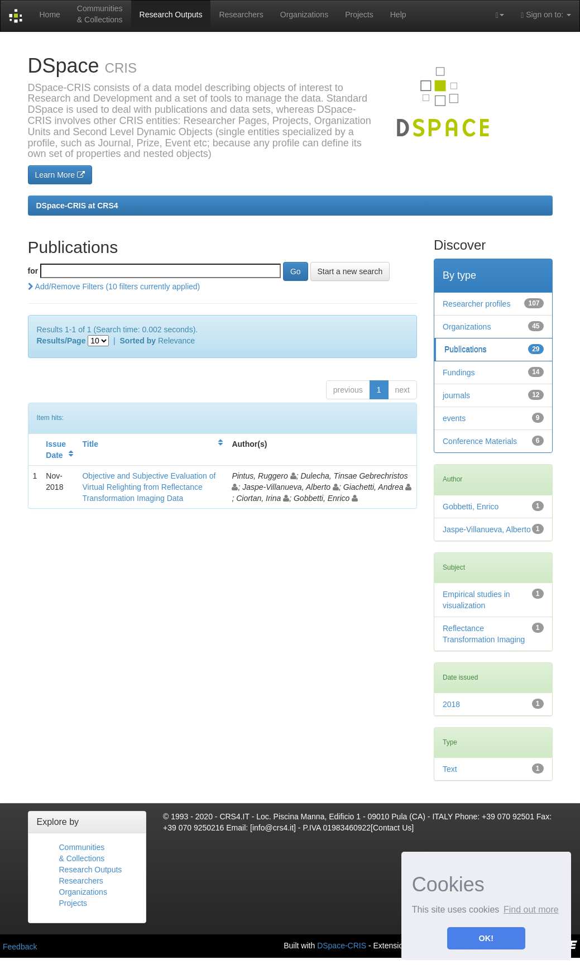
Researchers (241, 14)
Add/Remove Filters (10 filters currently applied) (114, 286)
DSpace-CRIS (341, 945)
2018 (451, 704)
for (33, 270)
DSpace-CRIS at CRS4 (77, 205)
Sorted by (138, 340)
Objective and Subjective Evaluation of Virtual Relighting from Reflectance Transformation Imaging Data (148, 487)
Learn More (60, 174)
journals (456, 395)
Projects (359, 14)
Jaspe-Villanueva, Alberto (487, 529)
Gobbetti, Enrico (470, 506)
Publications (465, 349)
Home (49, 14)
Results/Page (61, 340)
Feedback (20, 946)
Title (90, 444)
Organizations (304, 14)
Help (398, 14)
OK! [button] (486, 938)
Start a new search (350, 271)
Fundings (459, 372)
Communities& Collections (100, 14)
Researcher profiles (476, 303)
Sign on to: (546, 15)
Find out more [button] (531, 909)
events (454, 418)
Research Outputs (171, 14)
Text (450, 769)
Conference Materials (480, 441)
